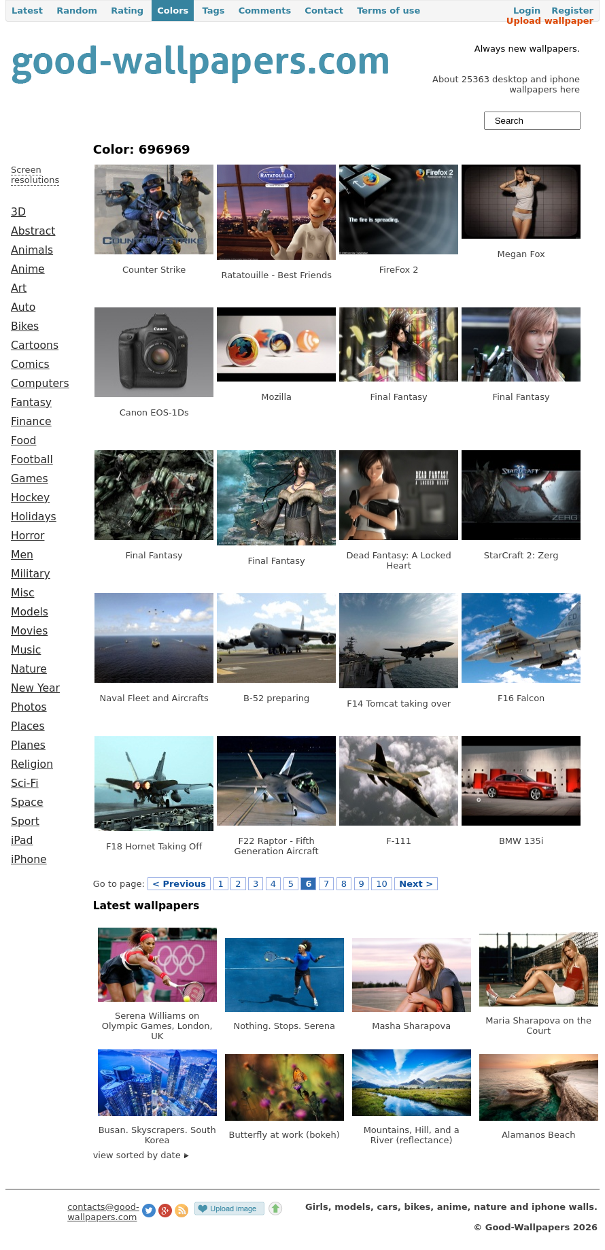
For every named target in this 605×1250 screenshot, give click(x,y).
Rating (127, 10)
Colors (172, 10)
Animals (32, 250)
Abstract (33, 231)
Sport (25, 821)
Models (29, 612)
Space (27, 802)
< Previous (179, 884)
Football (32, 460)
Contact (324, 10)
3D (18, 212)
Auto (23, 307)
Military (30, 574)
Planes (28, 745)
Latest (27, 10)
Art (19, 288)
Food (23, 441)
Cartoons (34, 345)
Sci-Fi (25, 783)
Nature (29, 669)
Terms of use (388, 10)
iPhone (29, 860)
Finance (31, 422)
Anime (28, 269)
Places (28, 726)
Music (26, 650)
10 (381, 884)
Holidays (33, 517)
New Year (35, 688)
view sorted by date (141, 1155)
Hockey (30, 498)
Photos (29, 707)
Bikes (25, 326)
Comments (265, 10)
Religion (32, 764)
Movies (29, 631)
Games (29, 479)
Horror (27, 536)
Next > (416, 884)
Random (76, 10)
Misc (23, 593)
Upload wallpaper (549, 21)
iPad (22, 840)
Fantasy (31, 402)
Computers (40, 383)
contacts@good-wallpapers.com (103, 1212)
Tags (213, 10)
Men (22, 555)
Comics (30, 364)
